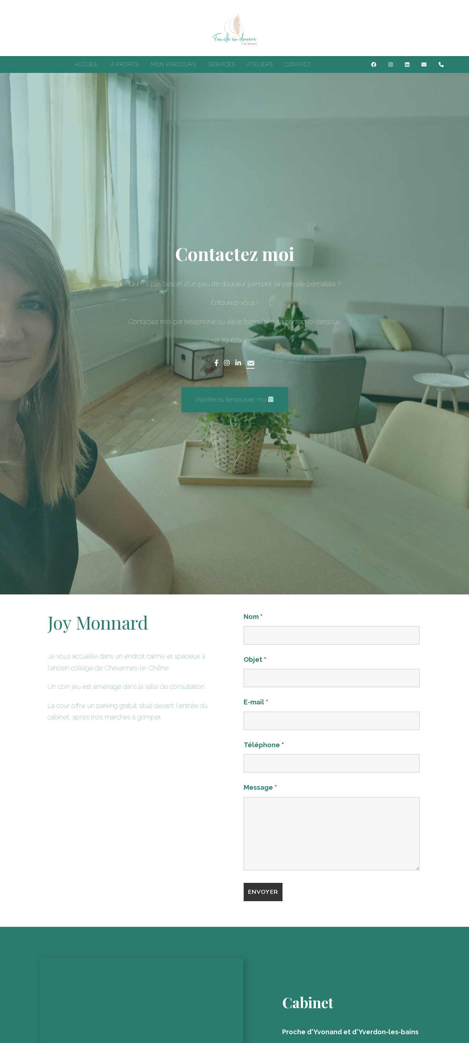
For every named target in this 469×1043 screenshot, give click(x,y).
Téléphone (264, 745)
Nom (253, 616)
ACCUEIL (87, 64)
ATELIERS (260, 64)
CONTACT (298, 64)
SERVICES (221, 64)
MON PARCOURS (173, 64)
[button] (234, 399)
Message (260, 787)
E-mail (256, 702)
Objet (255, 659)
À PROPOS (125, 64)
